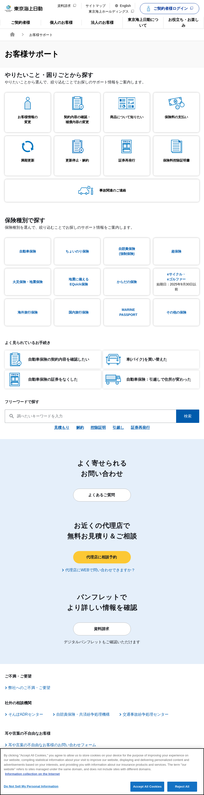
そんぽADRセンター (29, 714)
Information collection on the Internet (32, 778)
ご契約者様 (19, 22)
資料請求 (66, 6)
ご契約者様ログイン (169, 8)
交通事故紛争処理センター (156, 714)
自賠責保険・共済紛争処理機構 (90, 714)
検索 (188, 416)
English (123, 6)
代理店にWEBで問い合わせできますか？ (101, 570)
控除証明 (98, 427)
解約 (80, 427)
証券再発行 (140, 427)
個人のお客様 (57, 22)
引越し (118, 427)
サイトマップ (96, 6)
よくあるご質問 (102, 495)
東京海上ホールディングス (111, 11)
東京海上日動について (140, 22)
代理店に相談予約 (102, 557)
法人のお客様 (97, 22)
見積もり (61, 427)
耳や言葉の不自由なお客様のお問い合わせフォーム (55, 745)
